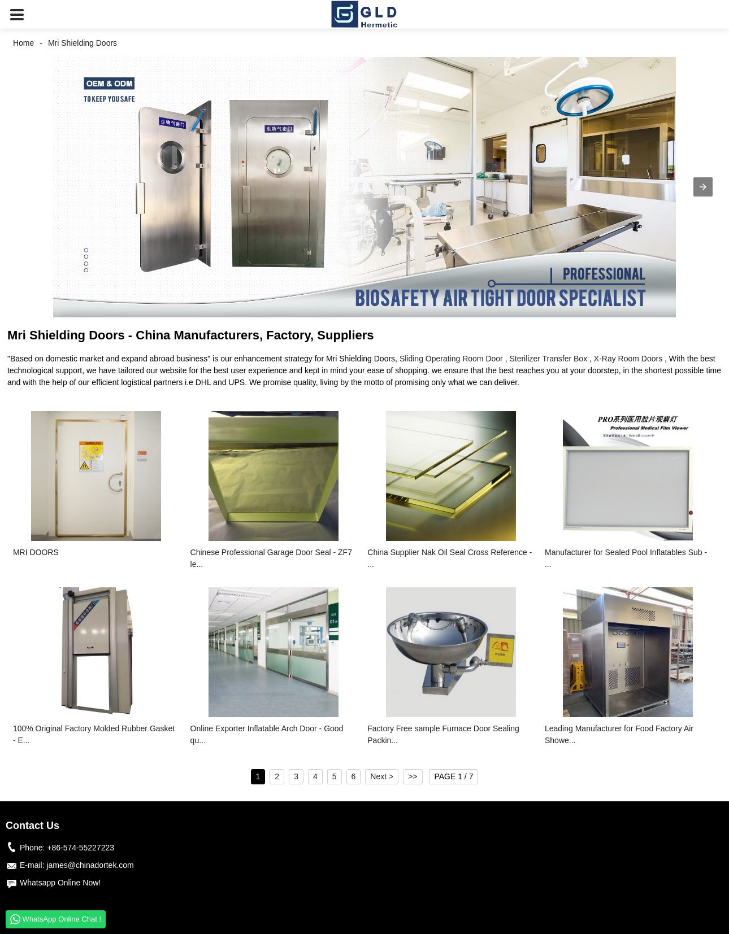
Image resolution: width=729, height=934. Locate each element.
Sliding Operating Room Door (451, 358)
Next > (381, 776)
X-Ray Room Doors (628, 358)
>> (412, 776)
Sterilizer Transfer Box (548, 358)
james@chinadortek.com (89, 865)
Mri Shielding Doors (82, 42)
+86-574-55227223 (80, 847)
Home (23, 42)
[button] (17, 14)
